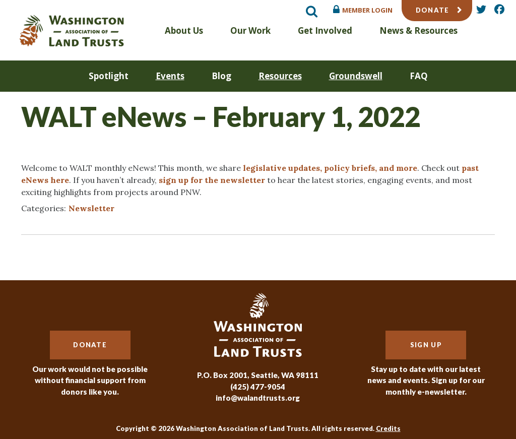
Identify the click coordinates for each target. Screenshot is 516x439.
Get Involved (325, 30)
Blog (221, 76)
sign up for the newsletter (212, 180)
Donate (432, 10)
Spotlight (108, 76)
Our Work (250, 30)
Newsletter (91, 208)
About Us (184, 30)
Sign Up (426, 345)
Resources (280, 76)
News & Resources (418, 30)
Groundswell (355, 76)
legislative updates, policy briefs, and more (330, 168)
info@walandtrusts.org (258, 397)
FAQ (419, 76)
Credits (388, 428)
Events (170, 76)
